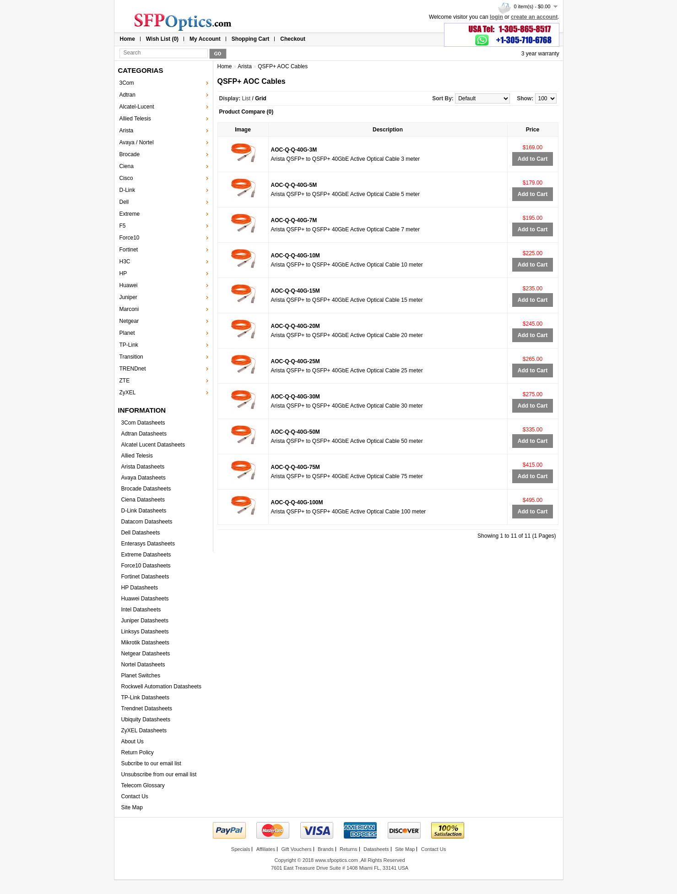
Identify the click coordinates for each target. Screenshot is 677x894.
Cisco (126, 178)
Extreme (129, 214)
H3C (124, 261)
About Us (132, 741)
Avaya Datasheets (143, 477)
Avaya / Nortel (136, 142)
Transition (131, 357)
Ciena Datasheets (143, 499)
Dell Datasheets (140, 532)
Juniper (128, 297)
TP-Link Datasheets (145, 697)
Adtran (127, 95)
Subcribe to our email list (151, 763)
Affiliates (265, 849)
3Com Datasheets (143, 423)
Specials (240, 849)
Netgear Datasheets (145, 653)
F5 (122, 226)
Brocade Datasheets (146, 488)
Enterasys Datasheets (148, 543)
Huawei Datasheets (145, 598)
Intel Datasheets (141, 609)
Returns (348, 849)
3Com (126, 83)
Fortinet (128, 249)
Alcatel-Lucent (136, 107)
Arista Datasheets (143, 466)
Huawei (128, 285)
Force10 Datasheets (146, 565)
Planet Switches (140, 675)
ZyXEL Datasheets (144, 730)
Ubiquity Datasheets (145, 719)
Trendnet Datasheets (147, 708)
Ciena (126, 166)
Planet (127, 333)
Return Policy (137, 752)
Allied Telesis (135, 118)
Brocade (129, 154)
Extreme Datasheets (146, 554)
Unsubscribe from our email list (159, 774)
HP (123, 273)
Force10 (129, 237)
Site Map (132, 807)
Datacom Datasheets (147, 521)
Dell (124, 202)
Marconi (129, 309)
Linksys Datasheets (145, 631)
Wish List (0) (162, 39)
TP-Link (128, 345)
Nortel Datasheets (143, 664)
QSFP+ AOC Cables (283, 66)
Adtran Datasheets (144, 434)
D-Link (127, 190)
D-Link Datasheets (144, 510)
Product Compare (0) (246, 112)
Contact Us (134, 796)
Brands (326, 849)
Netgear (129, 321)
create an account (534, 17)
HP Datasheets (139, 587)
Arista (126, 130)
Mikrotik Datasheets (145, 642)
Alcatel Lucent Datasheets (153, 445)
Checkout (292, 39)
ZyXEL (127, 392)
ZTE (124, 380)
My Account (205, 39)
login (496, 17)
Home (127, 39)
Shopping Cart (251, 39)
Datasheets (376, 849)
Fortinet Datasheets (145, 576)
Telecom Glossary (143, 785)
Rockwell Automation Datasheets (161, 686)
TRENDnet (132, 368)
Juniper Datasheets (144, 620)
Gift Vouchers (296, 849)
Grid (260, 98)
